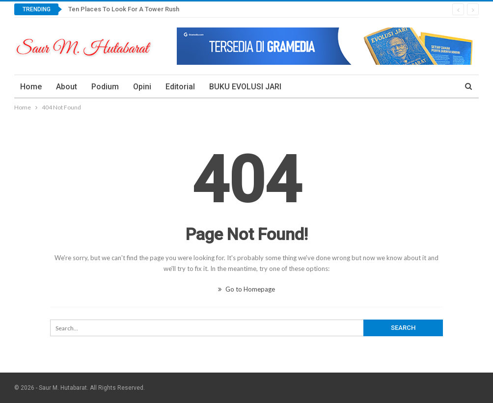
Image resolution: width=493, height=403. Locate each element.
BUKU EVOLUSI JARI (245, 86)
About (66, 86)
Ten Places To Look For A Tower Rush (123, 9)
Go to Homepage (246, 289)
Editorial (180, 86)
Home (31, 86)
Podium (105, 86)
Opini (142, 86)
